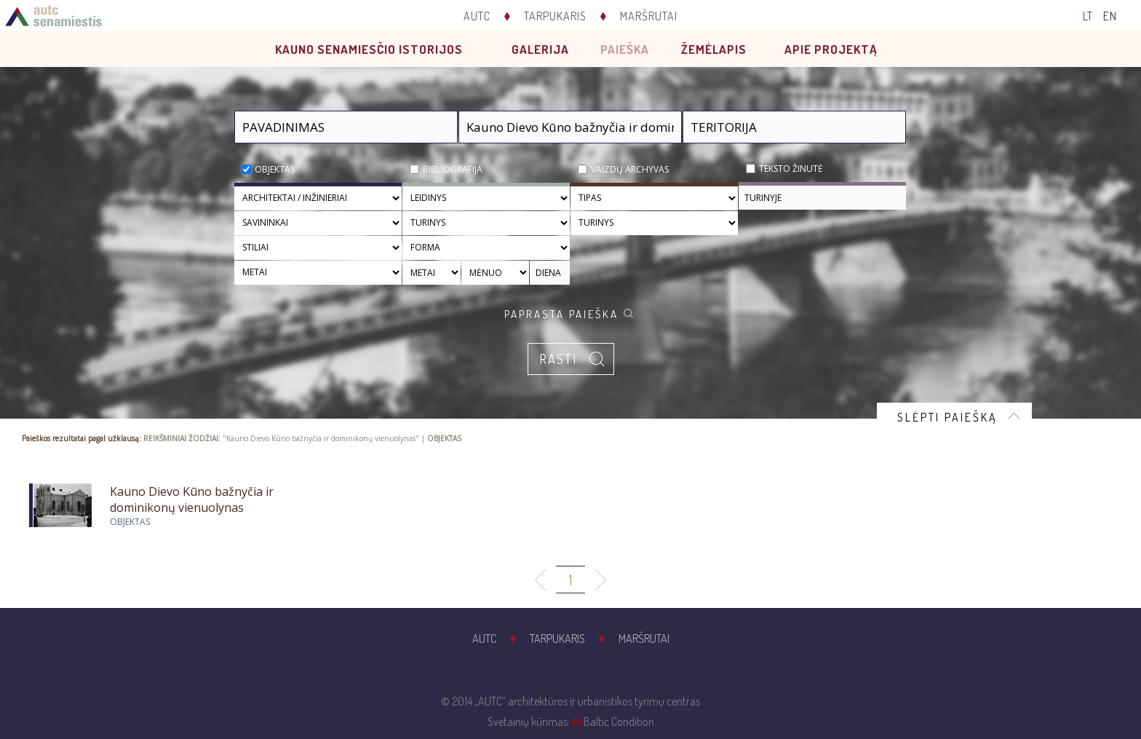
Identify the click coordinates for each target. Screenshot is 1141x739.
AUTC (477, 16)
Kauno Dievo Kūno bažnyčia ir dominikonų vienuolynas (192, 499)
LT (1088, 16)
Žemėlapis (714, 49)
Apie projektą (831, 49)
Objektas (275, 169)
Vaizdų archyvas (630, 169)
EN (1110, 16)
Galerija (540, 49)
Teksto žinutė (791, 168)
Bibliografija (452, 169)
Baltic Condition (619, 721)
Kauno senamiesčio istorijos (369, 49)
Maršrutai (648, 16)
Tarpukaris (555, 16)
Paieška (624, 49)
